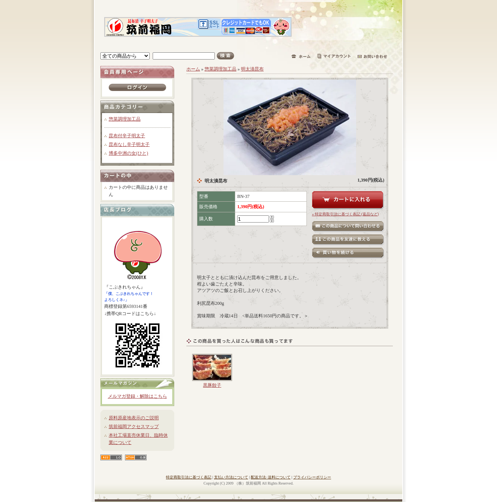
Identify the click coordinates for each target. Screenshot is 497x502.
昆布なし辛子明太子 (129, 144)
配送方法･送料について (271, 477)
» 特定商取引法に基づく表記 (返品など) (345, 214)
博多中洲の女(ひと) (128, 153)
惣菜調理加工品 (125, 119)
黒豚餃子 (212, 385)
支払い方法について (231, 477)
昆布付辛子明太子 (127, 135)
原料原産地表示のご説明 (134, 417)
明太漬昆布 (252, 69)
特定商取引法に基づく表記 (188, 477)
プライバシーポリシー (312, 477)
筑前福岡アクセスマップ (134, 426)
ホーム (193, 69)
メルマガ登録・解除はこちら (137, 396)
